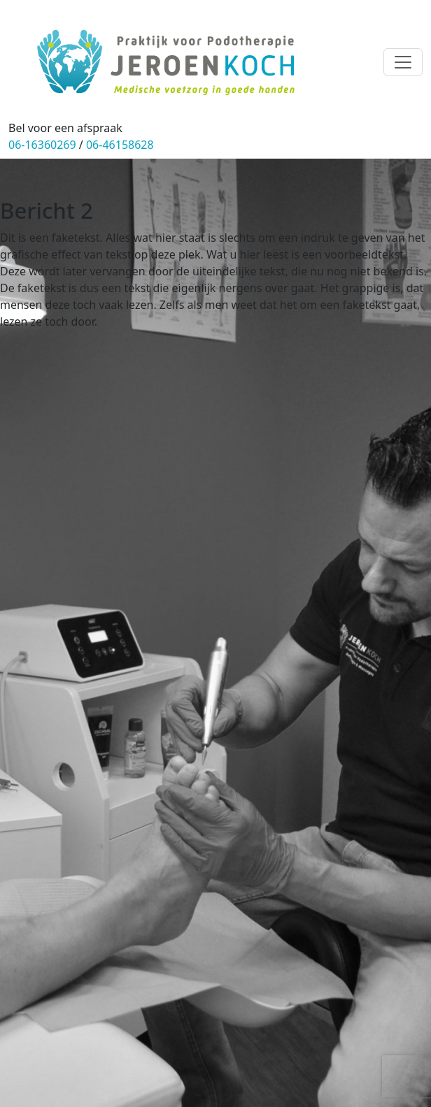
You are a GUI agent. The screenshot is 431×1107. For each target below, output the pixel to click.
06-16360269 (42, 144)
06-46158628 (120, 144)
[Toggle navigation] (403, 62)
